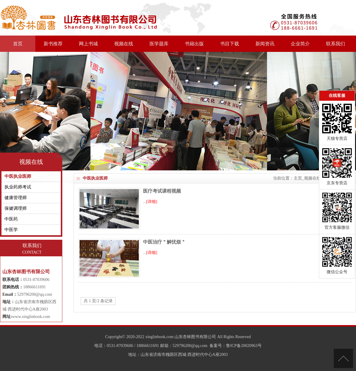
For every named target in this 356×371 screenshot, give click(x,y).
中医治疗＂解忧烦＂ (164, 241)
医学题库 (159, 43)
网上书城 (88, 43)
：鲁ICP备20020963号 (242, 345)
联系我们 (335, 43)
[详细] (151, 201)
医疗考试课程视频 (162, 191)
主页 (298, 178)
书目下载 (229, 43)
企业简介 (300, 43)
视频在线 (123, 43)
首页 (18, 43)
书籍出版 (194, 43)
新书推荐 (53, 43)
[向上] (343, 358)
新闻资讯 (264, 43)
